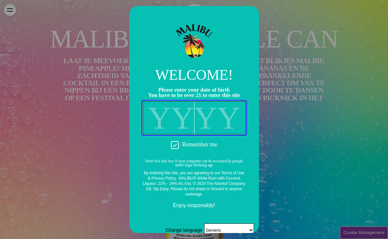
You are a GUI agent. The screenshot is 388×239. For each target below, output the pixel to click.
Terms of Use (232, 173)
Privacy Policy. (164, 178)
